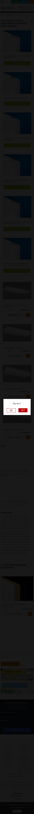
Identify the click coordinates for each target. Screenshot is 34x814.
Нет (23, 410)
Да (11, 410)
